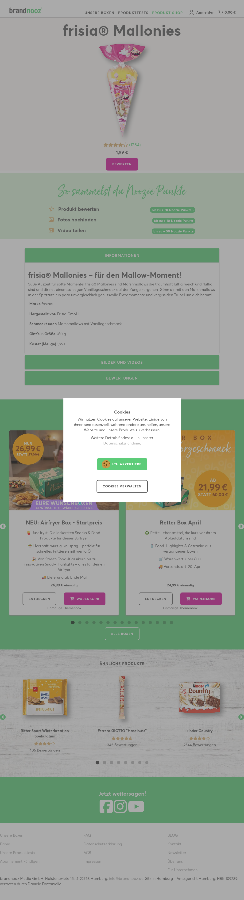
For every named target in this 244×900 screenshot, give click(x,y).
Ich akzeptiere (121, 464)
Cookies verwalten (122, 486)
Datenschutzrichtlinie (121, 443)
